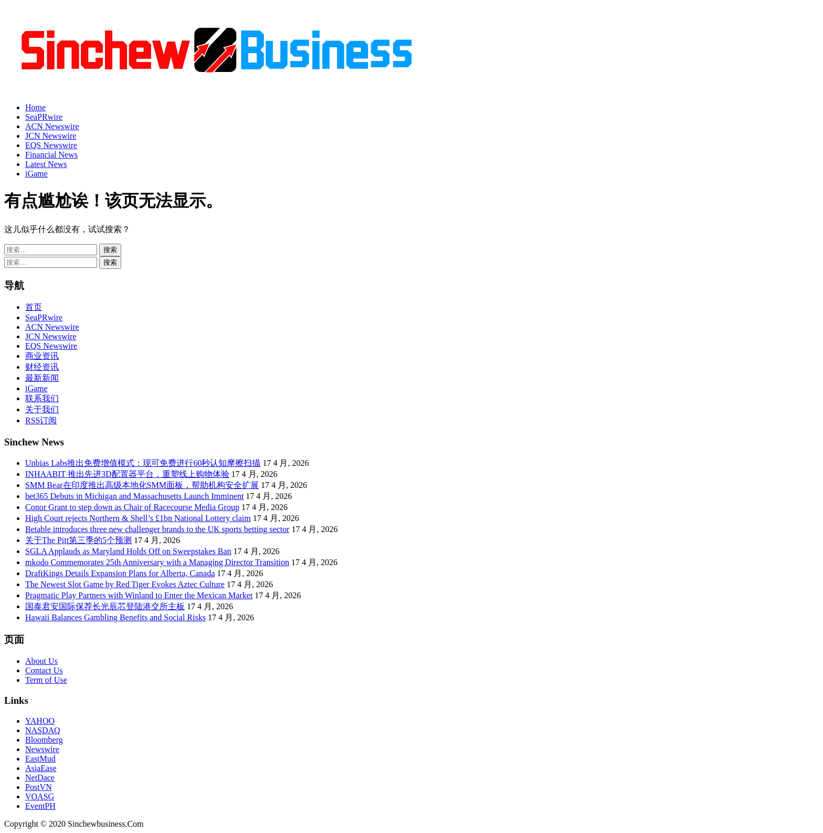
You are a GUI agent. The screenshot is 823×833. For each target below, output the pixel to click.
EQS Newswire (51, 145)
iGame (36, 173)
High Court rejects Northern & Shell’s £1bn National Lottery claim (138, 518)
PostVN (38, 787)
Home (35, 107)
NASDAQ (42, 730)
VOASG (39, 796)
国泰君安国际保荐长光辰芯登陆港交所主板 (105, 606)
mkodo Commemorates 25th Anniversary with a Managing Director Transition (157, 562)
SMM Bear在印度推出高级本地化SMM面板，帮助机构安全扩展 (142, 485)
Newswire (42, 749)
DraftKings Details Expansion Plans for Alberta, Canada (120, 573)
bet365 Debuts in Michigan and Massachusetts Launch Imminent (134, 496)
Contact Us (44, 670)
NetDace (40, 777)
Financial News (51, 154)
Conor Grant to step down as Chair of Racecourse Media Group (132, 507)
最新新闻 (42, 377)
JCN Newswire (50, 135)
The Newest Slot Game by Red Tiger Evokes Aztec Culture (125, 584)
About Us (41, 661)
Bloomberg (44, 739)
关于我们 (42, 409)
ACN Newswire (52, 126)
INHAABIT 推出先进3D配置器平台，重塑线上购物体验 (127, 474)
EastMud (40, 758)
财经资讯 (42, 366)
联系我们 (42, 398)
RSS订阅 (41, 420)
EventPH (40, 805)
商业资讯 (42, 355)
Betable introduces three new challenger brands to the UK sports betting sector (157, 529)
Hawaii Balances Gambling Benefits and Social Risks (115, 617)
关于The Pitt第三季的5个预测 (78, 540)
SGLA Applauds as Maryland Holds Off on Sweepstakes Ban (128, 551)
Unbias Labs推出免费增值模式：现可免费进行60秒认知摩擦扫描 (142, 463)
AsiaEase (41, 768)
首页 (33, 307)
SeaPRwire (43, 116)
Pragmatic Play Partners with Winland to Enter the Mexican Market (138, 595)
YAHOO (40, 720)
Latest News (46, 164)
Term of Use (46, 679)
